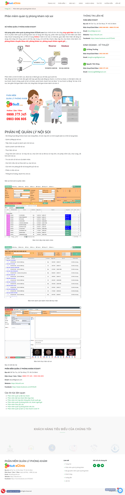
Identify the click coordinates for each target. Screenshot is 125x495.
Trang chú (51, 3)
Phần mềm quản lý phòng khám (74, 467)
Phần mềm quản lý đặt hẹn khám (19, 396)
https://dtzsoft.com (17, 383)
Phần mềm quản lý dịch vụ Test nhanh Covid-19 (23, 409)
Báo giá (72, 3)
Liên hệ (117, 3)
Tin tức (99, 3)
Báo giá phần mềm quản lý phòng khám (76, 470)
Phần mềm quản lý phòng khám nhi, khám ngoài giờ (25, 402)
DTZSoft (118, 491)
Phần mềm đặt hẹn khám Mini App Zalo (21, 398)
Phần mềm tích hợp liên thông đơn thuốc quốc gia (24, 400)
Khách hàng (89, 3)
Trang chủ (8, 9)
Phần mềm (62, 3)
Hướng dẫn (108, 3)
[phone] (10, 491)
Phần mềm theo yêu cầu (16, 404)
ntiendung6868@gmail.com (97, 72)
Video (81, 3)
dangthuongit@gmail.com (96, 57)
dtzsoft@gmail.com (94, 31)
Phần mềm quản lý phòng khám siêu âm (21, 407)
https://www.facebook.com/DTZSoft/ (24, 387)
